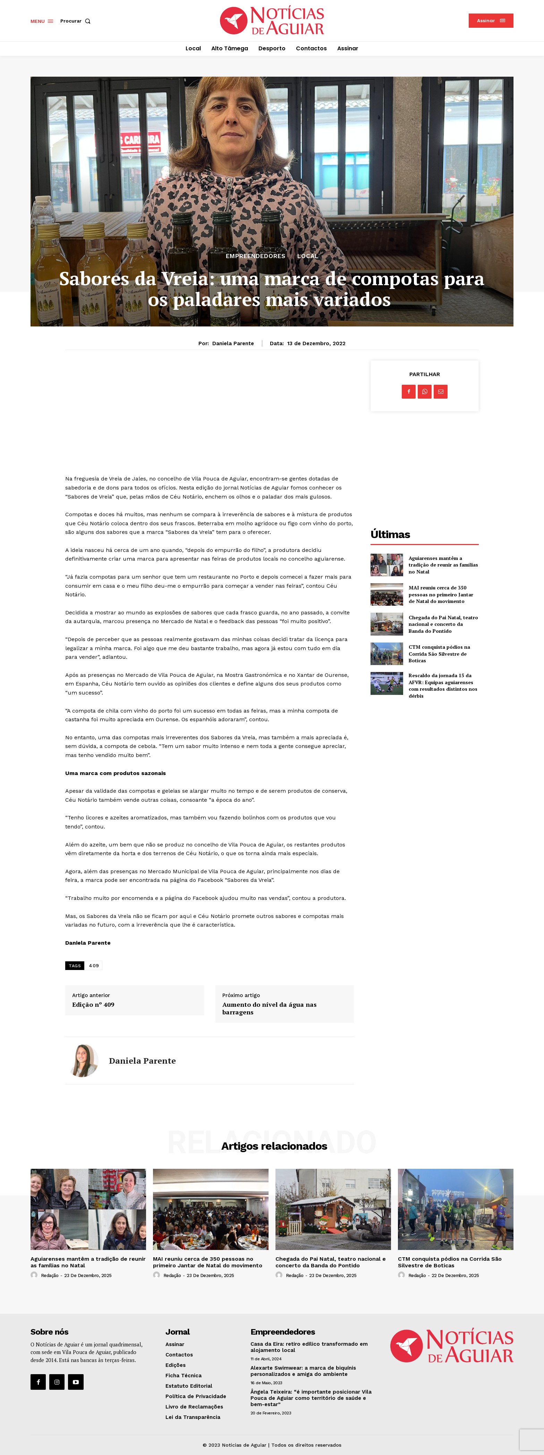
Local (307, 256)
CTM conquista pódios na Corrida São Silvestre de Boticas (439, 654)
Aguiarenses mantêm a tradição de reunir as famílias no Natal (443, 565)
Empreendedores (256, 256)
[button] (76, 21)
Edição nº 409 (93, 1005)
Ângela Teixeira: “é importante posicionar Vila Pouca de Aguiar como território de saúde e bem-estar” (311, 1398)
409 (94, 965)
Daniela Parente (233, 343)
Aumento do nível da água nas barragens (269, 1008)
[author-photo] (35, 1275)
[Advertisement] (209, 409)
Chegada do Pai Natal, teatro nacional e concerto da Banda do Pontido (443, 624)
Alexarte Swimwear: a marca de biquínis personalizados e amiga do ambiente (303, 1371)
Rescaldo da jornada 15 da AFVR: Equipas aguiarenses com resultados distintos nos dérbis (443, 685)
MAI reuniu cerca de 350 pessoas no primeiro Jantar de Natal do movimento (441, 594)
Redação (50, 1275)
